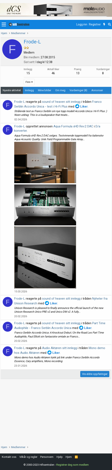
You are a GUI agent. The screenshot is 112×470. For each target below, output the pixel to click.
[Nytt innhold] (104, 24)
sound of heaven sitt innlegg (61, 102)
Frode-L (19, 102)
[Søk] (109, 24)
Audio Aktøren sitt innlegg (59, 348)
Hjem (69, 456)
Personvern (46, 456)
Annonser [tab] (97, 90)
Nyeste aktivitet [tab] (12, 90)
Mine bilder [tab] (44, 90)
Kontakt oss (9, 456)
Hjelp (60, 456)
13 (77, 73)
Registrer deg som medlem (72, 464)
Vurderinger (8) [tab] (78, 90)
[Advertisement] (56, 412)
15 (28, 73)
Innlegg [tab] (29, 90)
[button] (4, 24)
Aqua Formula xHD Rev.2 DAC (73, 126)
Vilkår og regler (28, 456)
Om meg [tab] (60, 90)
